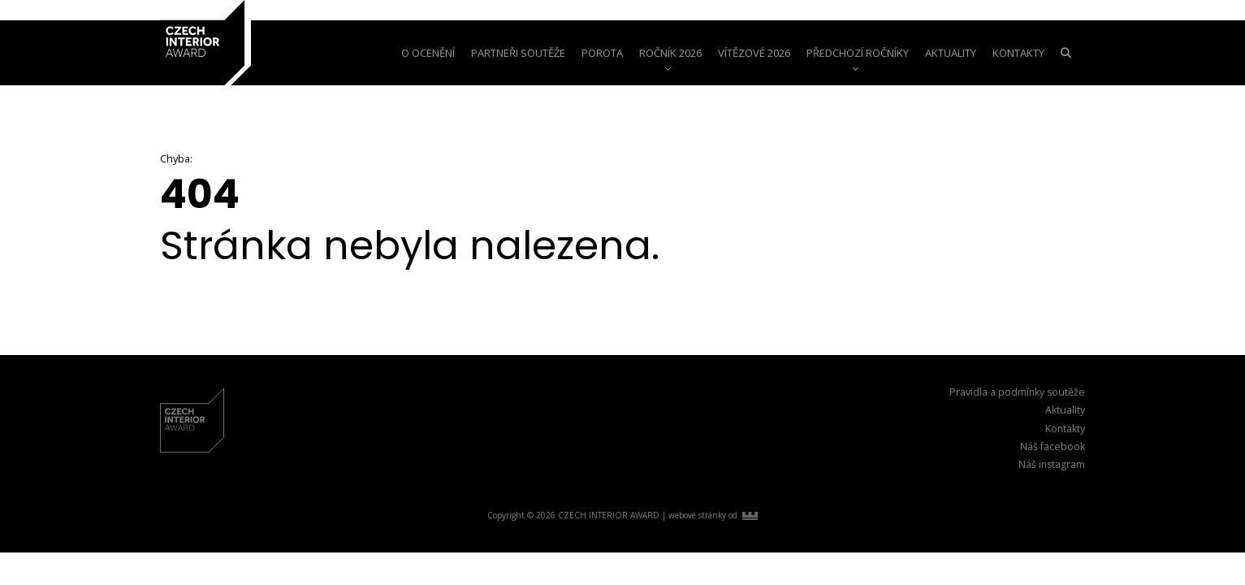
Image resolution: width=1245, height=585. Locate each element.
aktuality (950, 53)
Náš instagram (1051, 464)
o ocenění (428, 53)
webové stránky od (712, 515)
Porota (602, 53)
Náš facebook (1052, 446)
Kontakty (1018, 53)
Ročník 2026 (670, 53)
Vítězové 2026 (754, 53)
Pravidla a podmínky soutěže (1017, 392)
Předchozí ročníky (857, 53)
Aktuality (1065, 410)
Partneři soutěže (518, 53)
